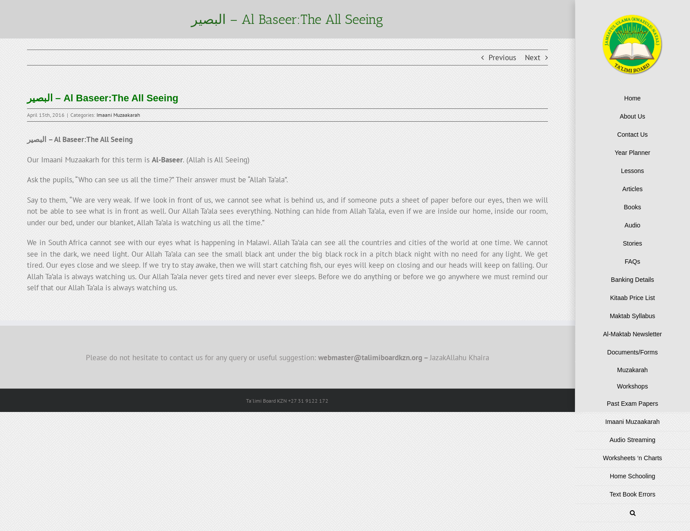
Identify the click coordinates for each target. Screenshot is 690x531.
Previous (502, 57)
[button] (632, 513)
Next (532, 57)
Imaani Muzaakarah (118, 115)
